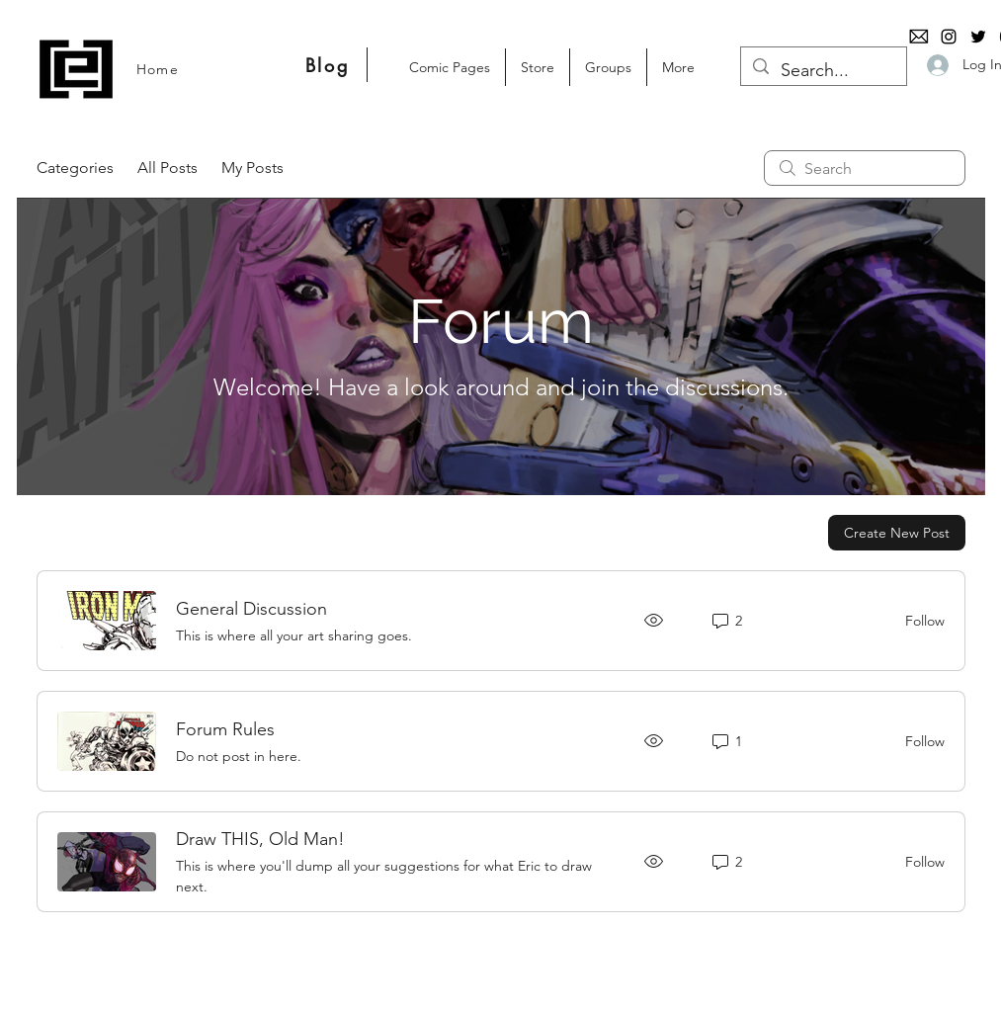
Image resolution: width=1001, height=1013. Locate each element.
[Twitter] (978, 36)
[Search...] (823, 71)
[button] (537, 67)
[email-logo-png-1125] (919, 36)
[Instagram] (949, 36)
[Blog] (328, 64)
